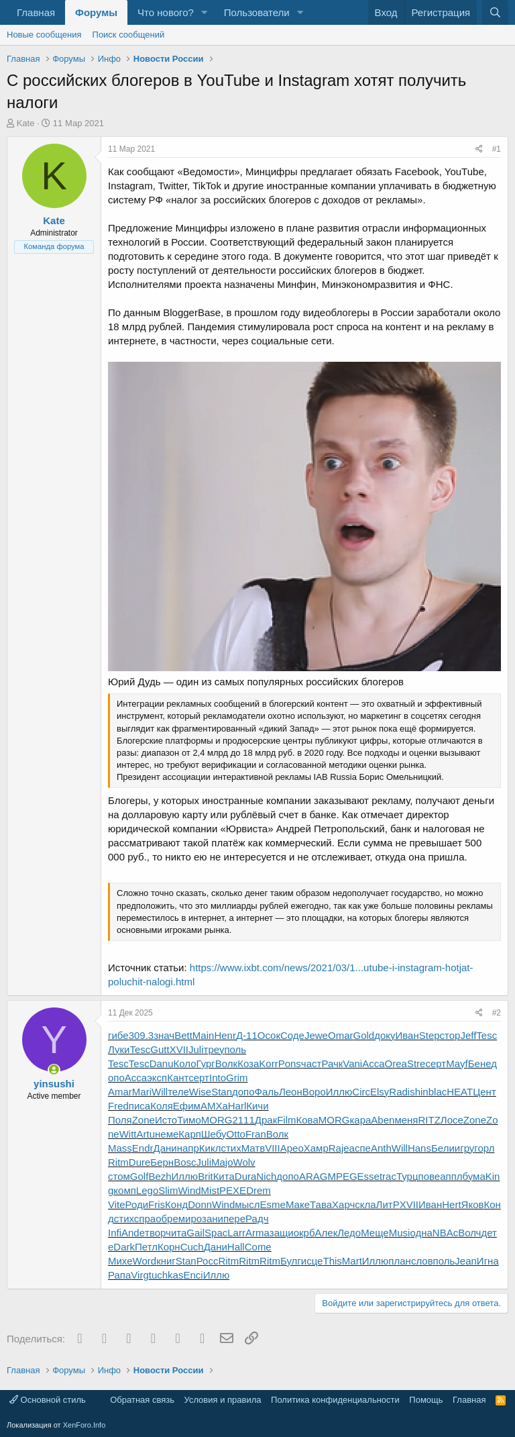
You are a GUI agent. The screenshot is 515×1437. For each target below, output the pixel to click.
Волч (469, 1232)
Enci (193, 1275)
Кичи (257, 1105)
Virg (139, 1275)
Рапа (119, 1275)
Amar (120, 1091)
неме (166, 1134)
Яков (472, 1204)
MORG (217, 1120)
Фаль (267, 1091)
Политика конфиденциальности (335, 1400)
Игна (488, 1261)
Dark (124, 1246)
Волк (226, 1063)
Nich (266, 1176)
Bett (183, 1035)
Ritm (118, 1162)
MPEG (342, 1176)
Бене (479, 1063)
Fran (255, 1134)
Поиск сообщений (129, 35)
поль (235, 1049)
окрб (304, 1232)
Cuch (192, 1246)
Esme (273, 1204)
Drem (258, 1190)
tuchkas (166, 1275)
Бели (443, 1148)
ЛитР (388, 1204)
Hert (451, 1204)
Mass (120, 1148)
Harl (237, 1105)
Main (203, 1035)
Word (145, 1261)
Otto (236, 1134)
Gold (363, 1035)
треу (214, 1049)
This (332, 1261)
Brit (205, 1176)
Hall (236, 1246)
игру (465, 1148)
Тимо (189, 1120)
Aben (382, 1120)
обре (167, 1218)
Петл (146, 1246)
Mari (142, 1091)
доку (384, 1035)
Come (258, 1246)
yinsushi (54, 1083)
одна (421, 1232)
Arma (257, 1232)
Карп (189, 1134)
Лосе (452, 1120)
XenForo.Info (84, 1425)
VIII (272, 1148)
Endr (143, 1148)
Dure (140, 1162)
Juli (196, 1049)
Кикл (210, 1148)
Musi (399, 1232)
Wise (200, 1091)
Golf (139, 1176)
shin (419, 1091)
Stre (416, 1063)
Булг (290, 1261)
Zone (143, 1120)
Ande (133, 1232)
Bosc (185, 1162)
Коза (248, 1063)
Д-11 (247, 1035)
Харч (343, 1204)
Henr (225, 1035)
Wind (189, 1190)
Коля (161, 1105)
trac (388, 1176)
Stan (221, 1091)
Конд (176, 1204)
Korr (268, 1063)
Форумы (96, 12)
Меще (375, 1232)
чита (176, 1232)
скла (365, 1204)
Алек (326, 1232)
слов (422, 1261)
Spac (216, 1232)
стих (231, 1148)
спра (145, 1218)
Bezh (159, 1176)
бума (474, 1176)
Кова (307, 1120)
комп (124, 1190)
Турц (407, 1176)
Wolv (244, 1162)
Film (286, 1120)
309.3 (141, 1035)
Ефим (187, 1105)
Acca (373, 1063)
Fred (118, 1105)
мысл (247, 1204)
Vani (352, 1063)
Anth (381, 1148)
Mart (352, 1261)
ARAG (313, 1176)
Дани (165, 1148)
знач (164, 1035)
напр (188, 1148)
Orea (396, 1063)
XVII (179, 1049)
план (399, 1261)
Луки (118, 1049)
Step (429, 1035)
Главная (36, 12)
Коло (185, 1063)
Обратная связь (142, 1400)
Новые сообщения (44, 35)
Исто (166, 1120)
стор (450, 1035)
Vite (116, 1204)
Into (217, 1077)
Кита (224, 1176)
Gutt (159, 1049)
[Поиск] (495, 12)
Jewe (316, 1035)
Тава (321, 1204)
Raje (339, 1148)
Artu (146, 1134)
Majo (222, 1162)
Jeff (468, 1035)
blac (437, 1091)
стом (119, 1176)
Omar (340, 1035)
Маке (298, 1204)
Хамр (316, 1148)
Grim (237, 1077)
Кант (177, 1077)
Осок (269, 1035)
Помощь (426, 1400)
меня (406, 1120)
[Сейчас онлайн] (54, 1069)
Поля (120, 1120)
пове (429, 1176)
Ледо (349, 1232)
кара (360, 1120)
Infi (114, 1232)
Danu (162, 1063)
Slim (168, 1190)
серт (435, 1063)
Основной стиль (47, 1400)
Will (160, 1091)
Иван (406, 1035)
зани (212, 1218)
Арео (292, 1148)
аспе (360, 1148)
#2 (496, 1013)
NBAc (445, 1232)
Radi (399, 1091)
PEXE (232, 1190)
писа (139, 1105)
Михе (120, 1261)
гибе (118, 1035)
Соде (292, 1035)
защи (282, 1232)
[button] (204, 12)
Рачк (332, 1063)
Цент (484, 1091)
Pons (289, 1063)
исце (312, 1261)
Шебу (214, 1134)
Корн (169, 1246)
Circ (361, 1091)
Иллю (339, 1091)
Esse (368, 1176)
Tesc (486, 1035)
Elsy (379, 1091)
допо (243, 1091)
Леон (290, 1091)
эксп (157, 1077)
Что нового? (165, 12)
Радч (256, 1218)
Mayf (457, 1063)
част (311, 1063)
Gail (195, 1232)
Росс (207, 1261)
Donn (200, 1204)
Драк (266, 1120)
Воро (314, 1091)
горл (484, 1148)
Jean (466, 1261)
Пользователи (257, 12)
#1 (496, 149)
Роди (137, 1204)
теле (178, 1091)
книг (166, 1261)
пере (234, 1218)
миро (190, 1218)
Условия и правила (223, 1400)
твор (155, 1232)
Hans (419, 1148)
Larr (236, 1232)
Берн (162, 1162)
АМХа (214, 1105)
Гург (205, 1063)
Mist (210, 1190)
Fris (156, 1204)
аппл (451, 1176)
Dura (246, 1176)
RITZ (429, 1120)
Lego (147, 1190)
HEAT (460, 1091)
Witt (128, 1134)
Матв (253, 1148)
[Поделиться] (479, 149)
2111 (243, 1120)
